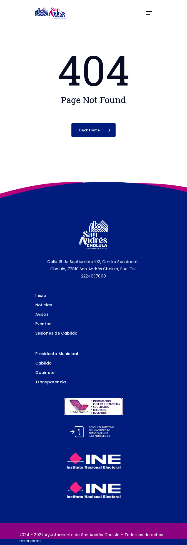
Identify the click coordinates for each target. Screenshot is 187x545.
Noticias (43, 305)
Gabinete (45, 372)
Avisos (42, 314)
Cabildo (43, 363)
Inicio (40, 295)
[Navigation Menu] (149, 13)
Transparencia (50, 382)
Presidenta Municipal (56, 353)
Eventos (43, 324)
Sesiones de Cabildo (56, 333)
